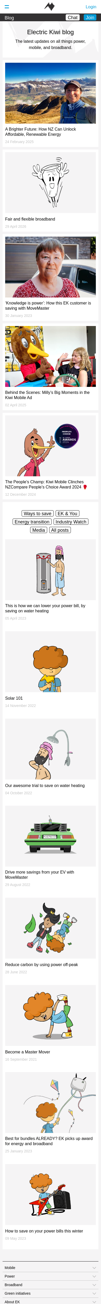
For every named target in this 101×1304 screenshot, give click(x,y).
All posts (60, 530)
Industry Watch (71, 522)
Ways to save (37, 513)
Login (91, 6)
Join (90, 17)
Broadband (13, 1285)
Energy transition (32, 522)
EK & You (67, 513)
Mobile (10, 1268)
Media (38, 530)
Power (10, 1276)
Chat (73, 17)
